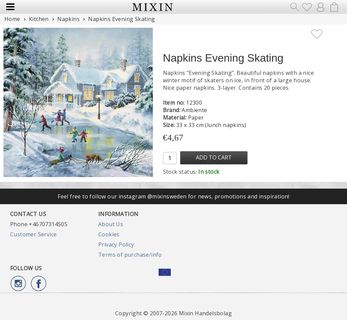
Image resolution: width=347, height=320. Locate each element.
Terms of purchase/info (130, 254)
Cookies (109, 234)
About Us (110, 224)
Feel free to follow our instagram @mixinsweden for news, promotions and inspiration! (173, 196)
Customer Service (33, 234)
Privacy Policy (116, 244)
